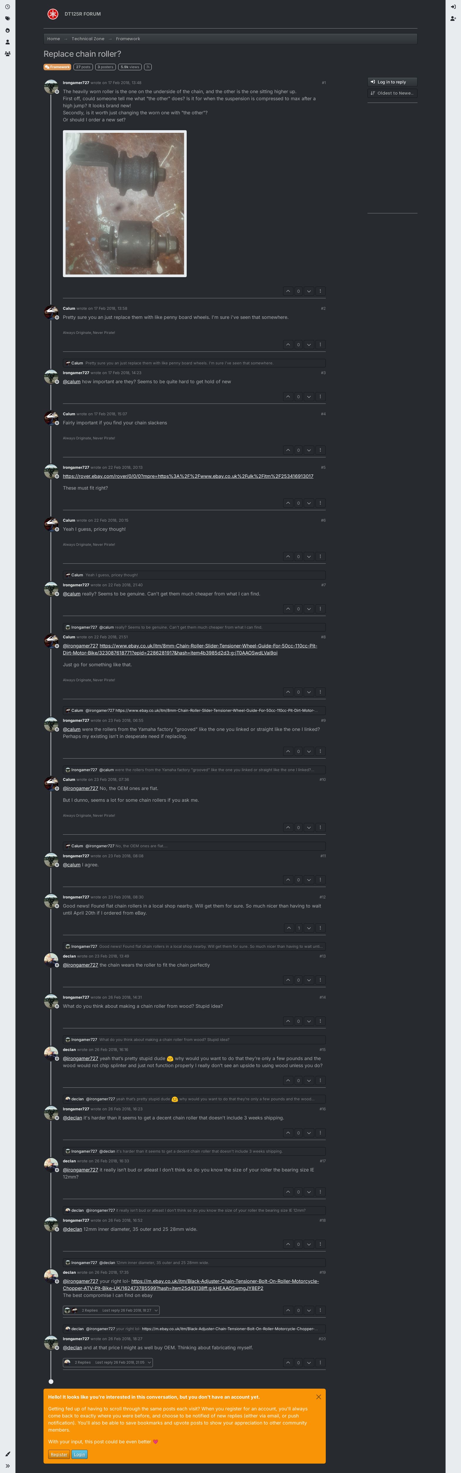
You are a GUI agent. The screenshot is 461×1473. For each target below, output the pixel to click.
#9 (323, 720)
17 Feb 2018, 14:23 (124, 372)
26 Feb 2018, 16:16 (111, 1049)
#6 (323, 520)
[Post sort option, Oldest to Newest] (392, 93)
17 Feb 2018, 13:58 (110, 308)
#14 (323, 997)
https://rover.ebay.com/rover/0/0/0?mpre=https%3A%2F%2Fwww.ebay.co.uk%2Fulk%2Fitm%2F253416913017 (188, 476)
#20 (322, 1338)
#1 (324, 82)
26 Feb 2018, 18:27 (125, 1338)
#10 (323, 779)
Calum (69, 308)
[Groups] (7, 54)
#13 (323, 956)
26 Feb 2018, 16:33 (112, 1161)
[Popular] (7, 30)
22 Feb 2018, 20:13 (125, 467)
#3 (323, 372)
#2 (323, 308)
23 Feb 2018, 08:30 (125, 897)
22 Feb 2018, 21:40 (125, 584)
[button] (7, 1454)
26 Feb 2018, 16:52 (125, 1220)
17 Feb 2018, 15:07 (110, 413)
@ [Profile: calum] (72, 381)
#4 (323, 413)
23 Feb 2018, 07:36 (111, 779)
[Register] (453, 19)
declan (69, 956)
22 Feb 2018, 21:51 (111, 637)
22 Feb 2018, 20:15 (111, 520)
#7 (323, 584)
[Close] (319, 1397)
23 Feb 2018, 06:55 (125, 720)
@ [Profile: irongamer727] (80, 646)
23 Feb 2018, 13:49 (112, 956)
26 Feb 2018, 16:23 (125, 1109)
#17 (323, 1161)
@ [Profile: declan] (72, 1118)
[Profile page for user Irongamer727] (51, 87)
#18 (323, 1220)
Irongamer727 (76, 82)
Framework (57, 67)
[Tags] (7, 19)
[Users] (7, 42)
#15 (323, 1049)
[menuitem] (453, 7)
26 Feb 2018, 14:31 (125, 997)
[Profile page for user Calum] (51, 312)
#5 (323, 467)
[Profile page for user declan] (51, 960)
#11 (323, 855)
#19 (323, 1272)
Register (59, 1454)
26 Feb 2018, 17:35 (112, 1272)
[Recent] (7, 7)
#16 (323, 1109)
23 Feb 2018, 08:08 (125, 855)
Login (79, 1454)
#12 (323, 897)
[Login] (453, 7)
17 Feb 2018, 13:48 (124, 82)
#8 (323, 637)
